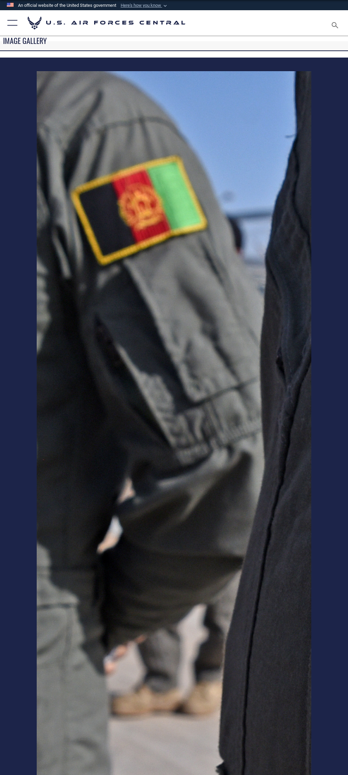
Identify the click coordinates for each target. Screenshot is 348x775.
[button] (144, 5)
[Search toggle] (336, 23)
